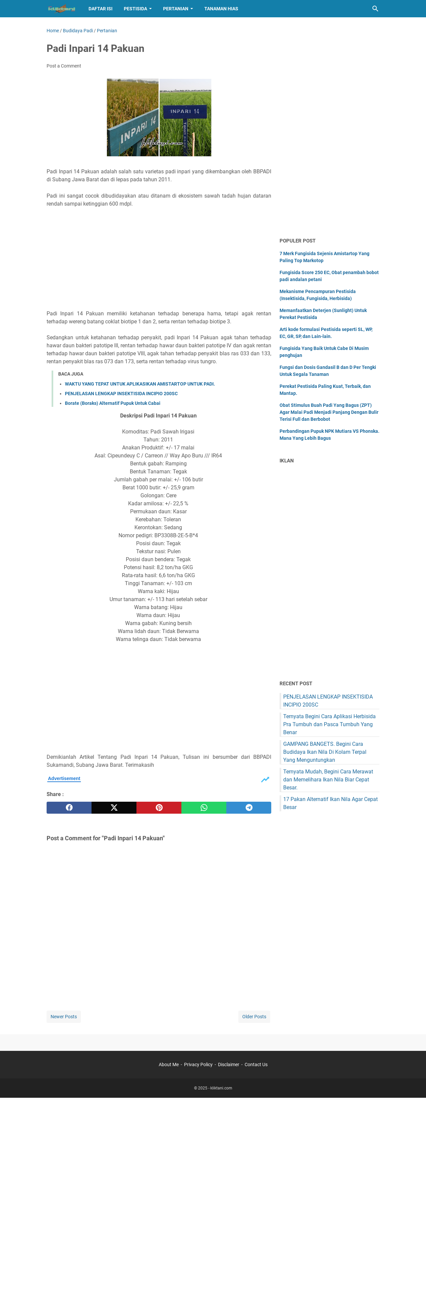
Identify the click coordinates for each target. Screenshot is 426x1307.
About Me (169, 1064)
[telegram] (248, 808)
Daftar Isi (100, 8)
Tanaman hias (221, 8)
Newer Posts (64, 1016)
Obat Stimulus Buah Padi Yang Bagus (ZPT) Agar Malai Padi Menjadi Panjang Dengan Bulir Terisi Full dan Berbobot (329, 412)
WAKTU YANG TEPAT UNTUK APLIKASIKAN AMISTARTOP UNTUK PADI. (140, 384)
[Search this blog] (375, 9)
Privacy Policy (198, 1064)
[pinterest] (158, 808)
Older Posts (254, 1016)
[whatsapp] (203, 808)
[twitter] (114, 808)
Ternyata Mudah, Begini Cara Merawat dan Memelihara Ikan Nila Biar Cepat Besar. (328, 779)
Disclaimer (228, 1064)
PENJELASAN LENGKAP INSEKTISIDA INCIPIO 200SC (121, 393)
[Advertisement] (159, 258)
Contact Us (256, 1064)
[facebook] (69, 808)
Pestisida (135, 8)
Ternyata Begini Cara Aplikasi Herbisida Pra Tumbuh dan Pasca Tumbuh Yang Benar (329, 724)
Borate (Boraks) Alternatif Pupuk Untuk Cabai (112, 403)
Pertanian (175, 8)
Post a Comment (64, 66)
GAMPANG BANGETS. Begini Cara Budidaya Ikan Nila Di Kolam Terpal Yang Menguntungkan (324, 752)
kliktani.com (221, 1088)
